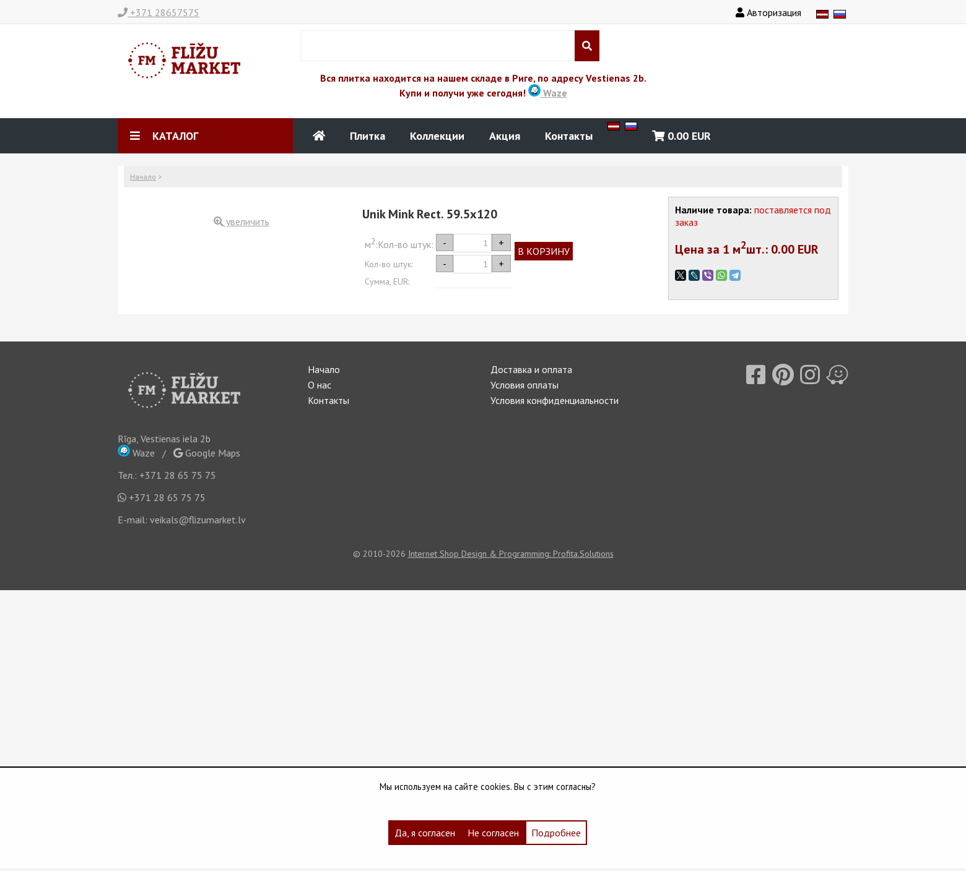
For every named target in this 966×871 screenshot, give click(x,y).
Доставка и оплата (531, 369)
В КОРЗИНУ (544, 251)
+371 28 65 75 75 (177, 475)
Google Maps (206, 453)
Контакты (569, 136)
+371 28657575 (158, 12)
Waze (547, 93)
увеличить (241, 221)
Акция (504, 136)
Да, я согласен (424, 832)
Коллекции (437, 136)
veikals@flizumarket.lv (198, 519)
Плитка (367, 136)
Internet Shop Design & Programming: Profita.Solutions (511, 553)
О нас (319, 385)
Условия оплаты (524, 385)
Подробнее (556, 832)
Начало (143, 176)
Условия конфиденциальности (554, 400)
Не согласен (493, 832)
